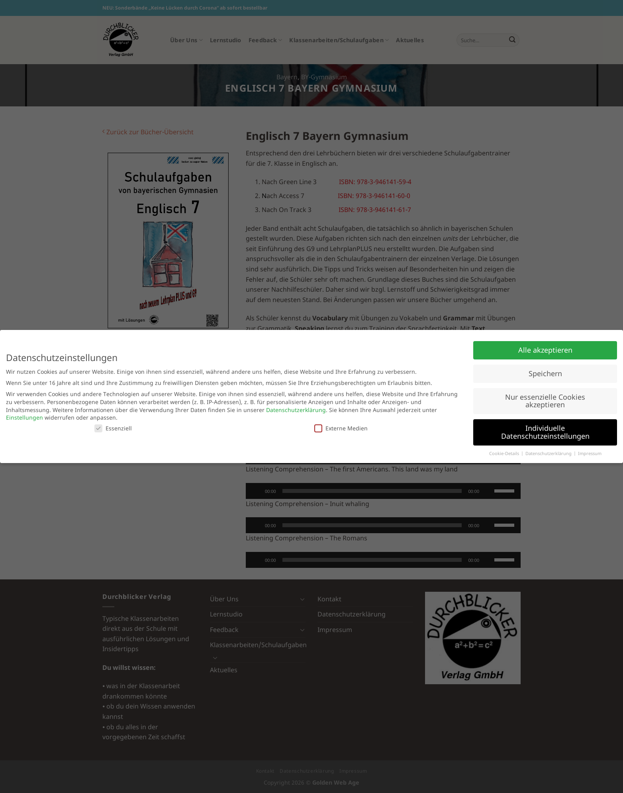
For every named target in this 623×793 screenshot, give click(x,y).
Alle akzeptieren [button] (545, 350)
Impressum (589, 453)
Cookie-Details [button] (504, 453)
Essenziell (113, 428)
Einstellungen (24, 417)
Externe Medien (341, 428)
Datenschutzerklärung (296, 410)
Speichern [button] (545, 373)
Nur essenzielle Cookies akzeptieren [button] (545, 401)
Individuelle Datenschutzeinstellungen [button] (545, 432)
